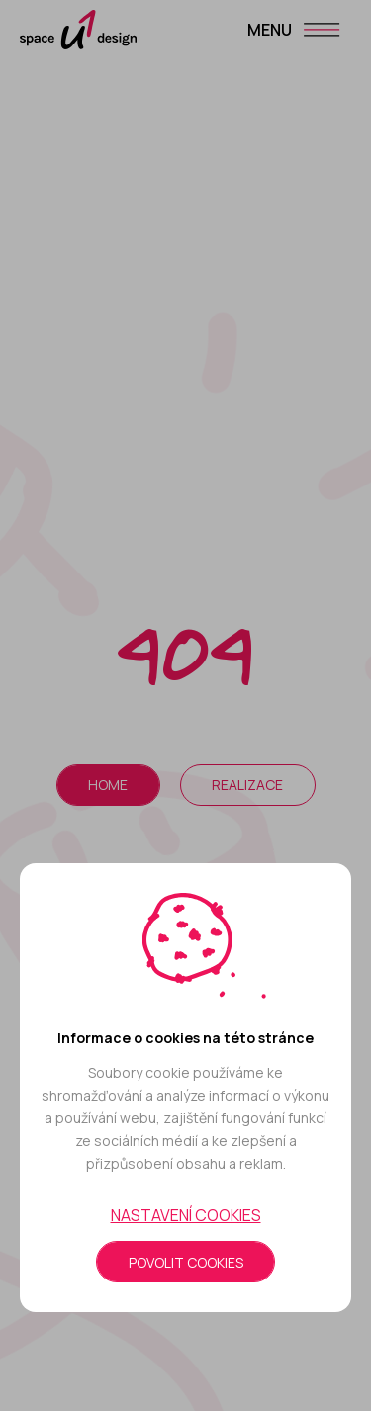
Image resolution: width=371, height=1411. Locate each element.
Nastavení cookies (186, 1215)
